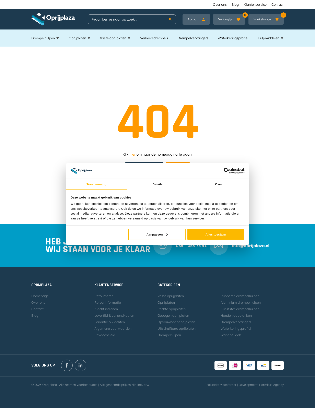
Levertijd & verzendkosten (114, 315)
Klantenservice (255, 4)
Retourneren (103, 296)
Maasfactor (228, 385)
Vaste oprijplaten (113, 38)
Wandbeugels (231, 335)
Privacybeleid (104, 335)
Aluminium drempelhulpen (241, 302)
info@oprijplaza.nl (250, 245)
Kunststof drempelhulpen (240, 309)
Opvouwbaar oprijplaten (176, 322)
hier (132, 154)
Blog (235, 4)
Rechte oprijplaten (172, 309)
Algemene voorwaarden (112, 328)
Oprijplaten (77, 38)
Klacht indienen (106, 309)
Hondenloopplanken (236, 315)
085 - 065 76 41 (191, 245)
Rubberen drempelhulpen (240, 296)
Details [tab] (157, 184)
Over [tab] (218, 184)
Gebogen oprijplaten (173, 315)
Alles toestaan (216, 234)
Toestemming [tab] (96, 184)
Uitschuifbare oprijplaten (177, 328)
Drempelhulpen (43, 38)
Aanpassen (157, 234)
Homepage (40, 296)
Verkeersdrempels (154, 38)
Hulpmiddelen (268, 38)
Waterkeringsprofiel (233, 38)
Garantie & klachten (109, 322)
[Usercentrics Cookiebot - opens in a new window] (227, 171)
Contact (277, 4)
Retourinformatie (107, 302)
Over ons (220, 4)
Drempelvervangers (193, 38)
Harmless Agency (271, 385)
